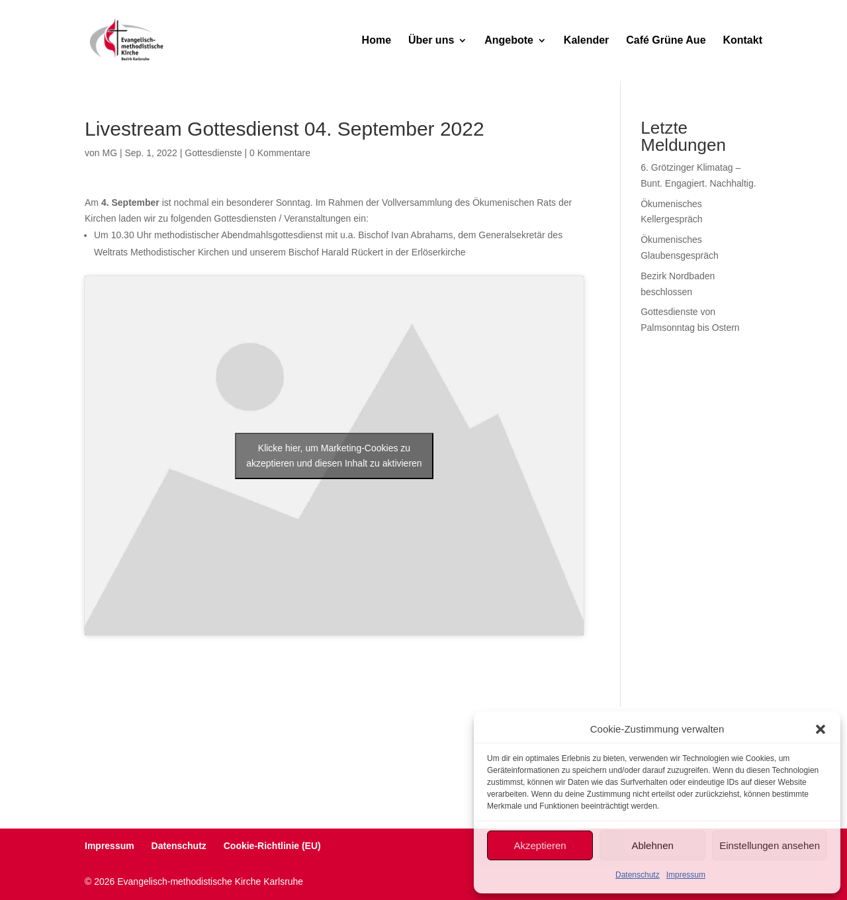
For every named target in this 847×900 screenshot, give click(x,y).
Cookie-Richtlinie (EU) (272, 845)
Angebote (508, 41)
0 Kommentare (279, 153)
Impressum (685, 874)
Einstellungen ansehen (769, 845)
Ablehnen (652, 845)
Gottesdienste (213, 153)
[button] (820, 729)
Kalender (586, 41)
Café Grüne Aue (665, 41)
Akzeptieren (539, 845)
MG (109, 153)
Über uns (431, 41)
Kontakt (742, 41)
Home (376, 41)
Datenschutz (637, 874)
